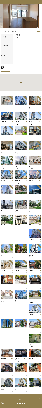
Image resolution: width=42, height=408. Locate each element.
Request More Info (6, 70)
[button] (21, 83)
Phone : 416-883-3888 (21, 402)
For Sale (2, 400)
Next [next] (38, 17)
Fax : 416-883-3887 (21, 403)
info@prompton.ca (21, 404)
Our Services (2, 402)
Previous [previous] (4, 17)
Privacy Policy (2, 406)
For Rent (2, 401)
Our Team (2, 403)
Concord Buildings (3, 404)
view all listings (38, 31)
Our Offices (2, 405)
